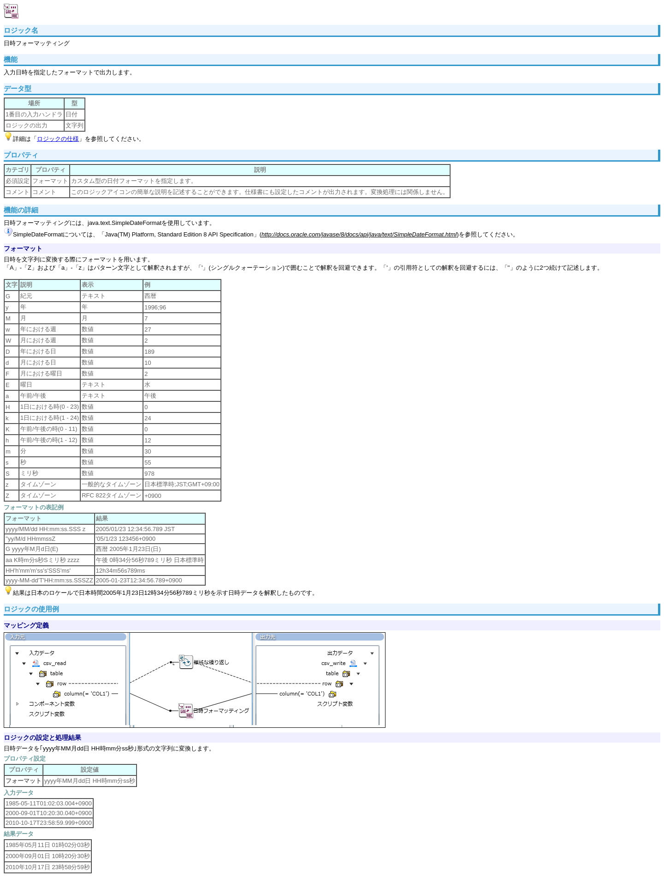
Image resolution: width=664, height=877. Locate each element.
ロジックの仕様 (58, 138)
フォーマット (23, 248)
